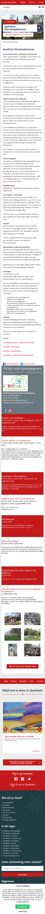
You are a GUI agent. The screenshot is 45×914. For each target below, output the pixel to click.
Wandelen (23, 681)
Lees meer (35, 751)
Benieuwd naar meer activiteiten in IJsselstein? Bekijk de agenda (21, 762)
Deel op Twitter (29, 364)
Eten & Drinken (8, 808)
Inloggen (23, 2)
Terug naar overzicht (10, 42)
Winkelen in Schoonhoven (12, 851)
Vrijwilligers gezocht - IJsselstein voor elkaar (18, 342)
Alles (6, 681)
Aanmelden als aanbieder (8, 2)
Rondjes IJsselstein (9, 820)
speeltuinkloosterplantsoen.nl (15, 400)
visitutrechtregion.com (11, 856)
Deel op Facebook (12, 364)
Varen (32, 681)
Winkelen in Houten (10, 836)
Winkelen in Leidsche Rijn (12, 838)
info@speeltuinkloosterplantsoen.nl (18, 403)
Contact (41, 2)
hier (4, 181)
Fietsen (13, 681)
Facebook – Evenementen (12, 351)
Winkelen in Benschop (11, 846)
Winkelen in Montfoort (11, 848)
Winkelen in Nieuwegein (11, 831)
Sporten (6, 815)
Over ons (32, 2)
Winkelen (6, 805)
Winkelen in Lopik (9, 843)
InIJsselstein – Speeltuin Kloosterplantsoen (18, 355)
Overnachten (7, 817)
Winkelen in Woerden (10, 853)
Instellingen (22, 911)
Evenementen (8, 803)
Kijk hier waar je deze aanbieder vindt (22, 666)
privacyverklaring (22, 902)
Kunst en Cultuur (9, 813)
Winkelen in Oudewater (11, 833)
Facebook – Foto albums (11, 347)
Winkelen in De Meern (11, 841)
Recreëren (6, 810)
